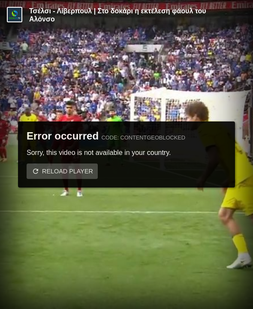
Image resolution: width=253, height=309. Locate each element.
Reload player (67, 171)
